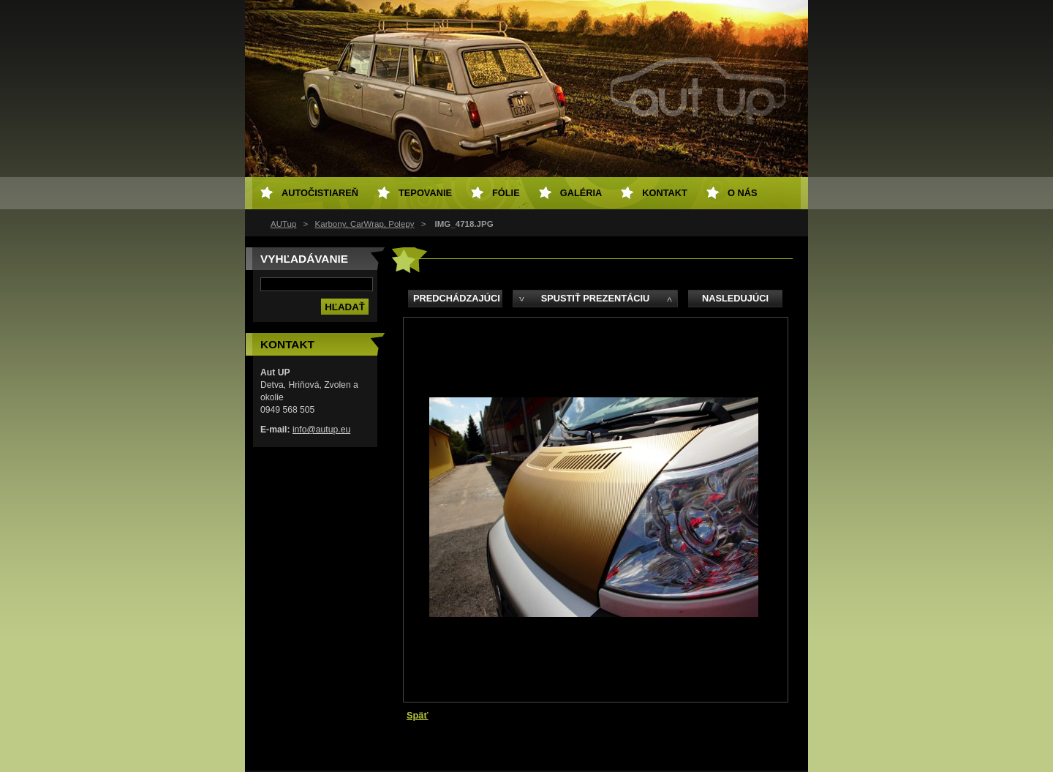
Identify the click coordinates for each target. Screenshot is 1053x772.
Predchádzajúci (456, 298)
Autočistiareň (320, 192)
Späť (418, 715)
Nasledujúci (735, 298)
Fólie (506, 192)
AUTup (283, 224)
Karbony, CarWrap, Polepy (365, 224)
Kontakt (664, 192)
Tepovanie (425, 192)
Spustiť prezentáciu (595, 298)
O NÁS (743, 192)
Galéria (581, 192)
